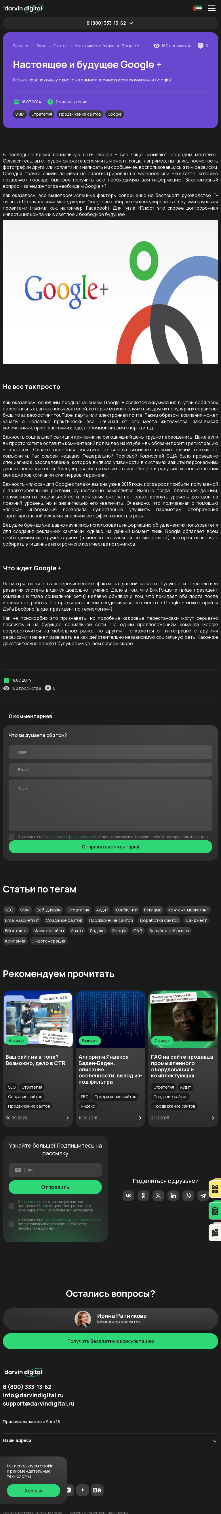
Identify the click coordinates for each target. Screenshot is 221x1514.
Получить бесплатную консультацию (110, 1341)
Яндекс (97, 931)
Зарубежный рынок (169, 931)
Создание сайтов (64, 920)
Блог (41, 45)
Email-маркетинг (22, 920)
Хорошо (34, 1491)
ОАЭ (137, 931)
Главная (21, 45)
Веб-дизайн (49, 910)
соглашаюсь (31, 1201)
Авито (77, 931)
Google (115, 114)
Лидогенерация (48, 941)
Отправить (55, 1187)
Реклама (152, 910)
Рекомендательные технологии (29, 1473)
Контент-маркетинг (188, 910)
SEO (9, 910)
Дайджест (196, 920)
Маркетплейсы (49, 931)
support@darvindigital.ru (38, 1403)
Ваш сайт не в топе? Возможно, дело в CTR (35, 1059)
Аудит (102, 910)
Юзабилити (126, 910)
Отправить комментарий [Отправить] (110, 847)
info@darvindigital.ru (33, 1395)
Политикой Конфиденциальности (71, 836)
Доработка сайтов (159, 920)
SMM (19, 114)
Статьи (60, 45)
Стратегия (41, 114)
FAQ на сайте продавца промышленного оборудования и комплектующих (182, 1066)
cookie (47, 1466)
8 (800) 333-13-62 (106, 23)
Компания (15, 941)
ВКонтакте (16, 931)
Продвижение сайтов (80, 114)
